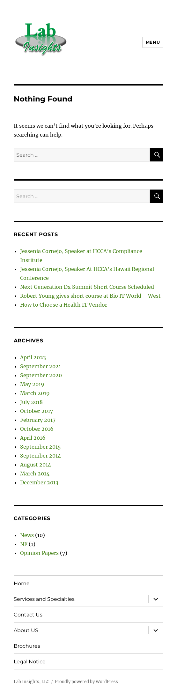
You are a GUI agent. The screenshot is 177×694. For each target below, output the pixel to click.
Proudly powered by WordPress (86, 681)
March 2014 (34, 473)
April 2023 (33, 357)
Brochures (27, 646)
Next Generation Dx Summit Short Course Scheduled (87, 287)
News (27, 535)
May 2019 (32, 384)
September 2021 (40, 366)
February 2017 (37, 420)
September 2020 (41, 375)
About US (26, 630)
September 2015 (40, 447)
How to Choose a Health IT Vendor (63, 305)
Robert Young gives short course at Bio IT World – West (90, 296)
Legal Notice (30, 662)
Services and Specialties (44, 599)
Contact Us (28, 615)
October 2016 (37, 429)
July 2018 (31, 402)
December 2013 (39, 482)
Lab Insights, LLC (31, 681)
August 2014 (35, 464)
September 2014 (40, 455)
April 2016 (33, 438)
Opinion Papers (39, 553)
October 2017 (36, 411)
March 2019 (35, 393)
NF (23, 544)
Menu (153, 42)
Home (22, 583)
